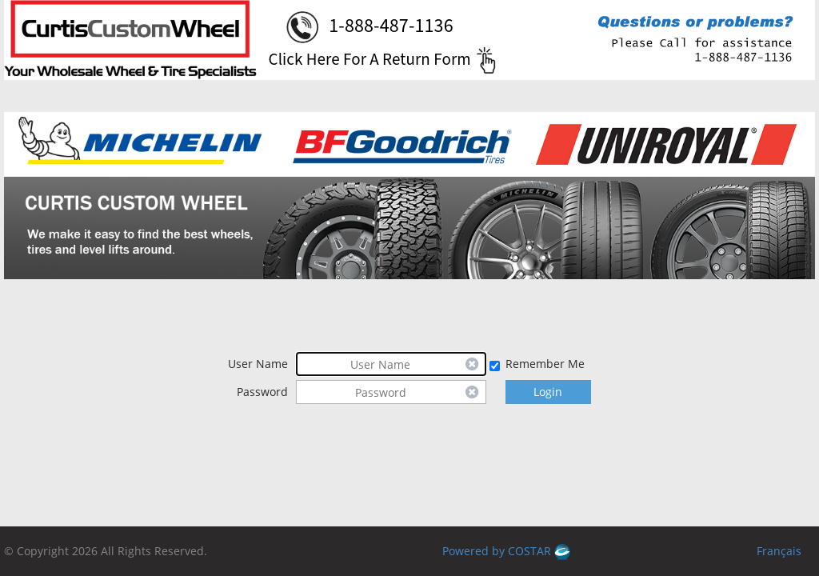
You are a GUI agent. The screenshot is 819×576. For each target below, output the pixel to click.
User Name (258, 363)
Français (779, 550)
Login (547, 391)
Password (262, 391)
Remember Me (545, 363)
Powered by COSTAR (506, 550)
